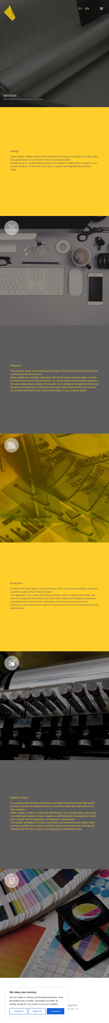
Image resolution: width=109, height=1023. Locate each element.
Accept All (55, 1011)
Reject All (37, 1011)
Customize (18, 1011)
